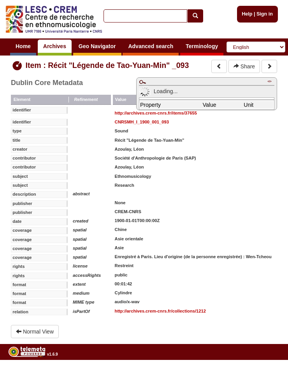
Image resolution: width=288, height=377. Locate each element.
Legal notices (268, 374)
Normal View (35, 331)
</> (269, 81)
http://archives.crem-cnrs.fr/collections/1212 (160, 311)
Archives (54, 46)
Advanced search (150, 46)
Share (244, 66)
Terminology (202, 46)
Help (247, 14)
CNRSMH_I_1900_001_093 (142, 122)
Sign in (264, 14)
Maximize (142, 82)
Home (23, 46)
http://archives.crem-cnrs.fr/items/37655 (156, 113)
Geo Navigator (97, 46)
